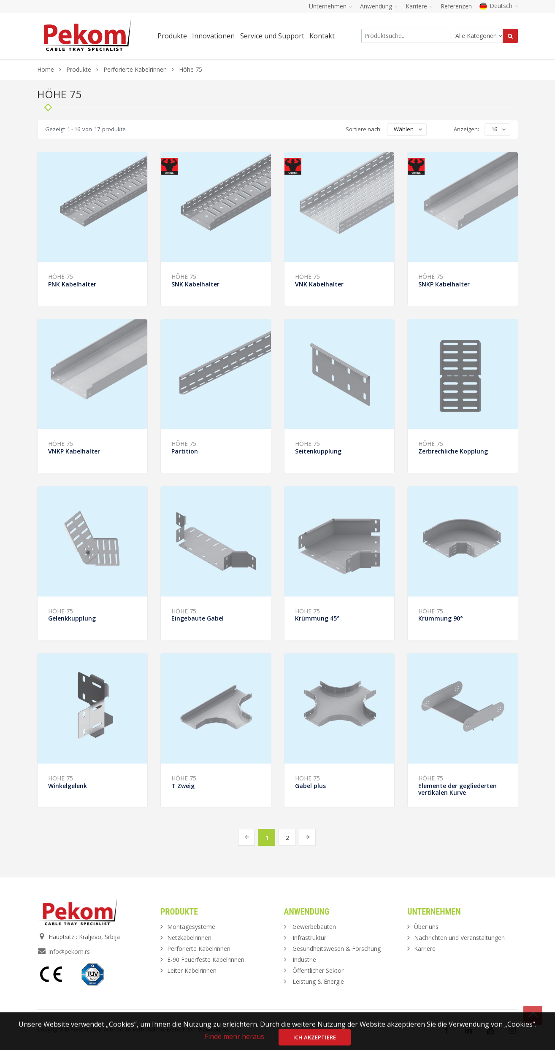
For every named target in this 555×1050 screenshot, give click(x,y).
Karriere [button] (419, 6)
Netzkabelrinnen (189, 938)
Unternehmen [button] (330, 6)
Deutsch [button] (498, 6)
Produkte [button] (172, 35)
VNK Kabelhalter (319, 284)
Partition (184, 451)
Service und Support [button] (272, 35)
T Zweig (183, 786)
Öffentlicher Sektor (318, 970)
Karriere (425, 949)
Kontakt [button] (322, 35)
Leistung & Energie (318, 981)
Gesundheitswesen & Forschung (336, 949)
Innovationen (213, 35)
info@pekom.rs (69, 951)
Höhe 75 (60, 277)
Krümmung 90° (440, 618)
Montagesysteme (191, 927)
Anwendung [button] (379, 6)
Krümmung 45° (317, 618)
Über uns (426, 927)
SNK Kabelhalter (195, 284)
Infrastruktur (309, 938)
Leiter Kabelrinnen (192, 970)
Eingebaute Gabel (197, 618)
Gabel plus (310, 786)
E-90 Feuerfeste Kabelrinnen (205, 960)
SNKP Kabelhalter (444, 284)
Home (45, 69)
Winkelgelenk (67, 786)
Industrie (304, 960)
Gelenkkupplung (72, 618)
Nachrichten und (459, 938)
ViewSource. (214, 1029)
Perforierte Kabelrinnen (135, 69)
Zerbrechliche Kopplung (453, 451)
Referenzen (456, 6)
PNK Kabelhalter (72, 284)
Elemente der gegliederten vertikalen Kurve (457, 789)
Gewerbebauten (314, 927)
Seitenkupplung (318, 451)
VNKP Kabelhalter (74, 451)
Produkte (79, 69)
